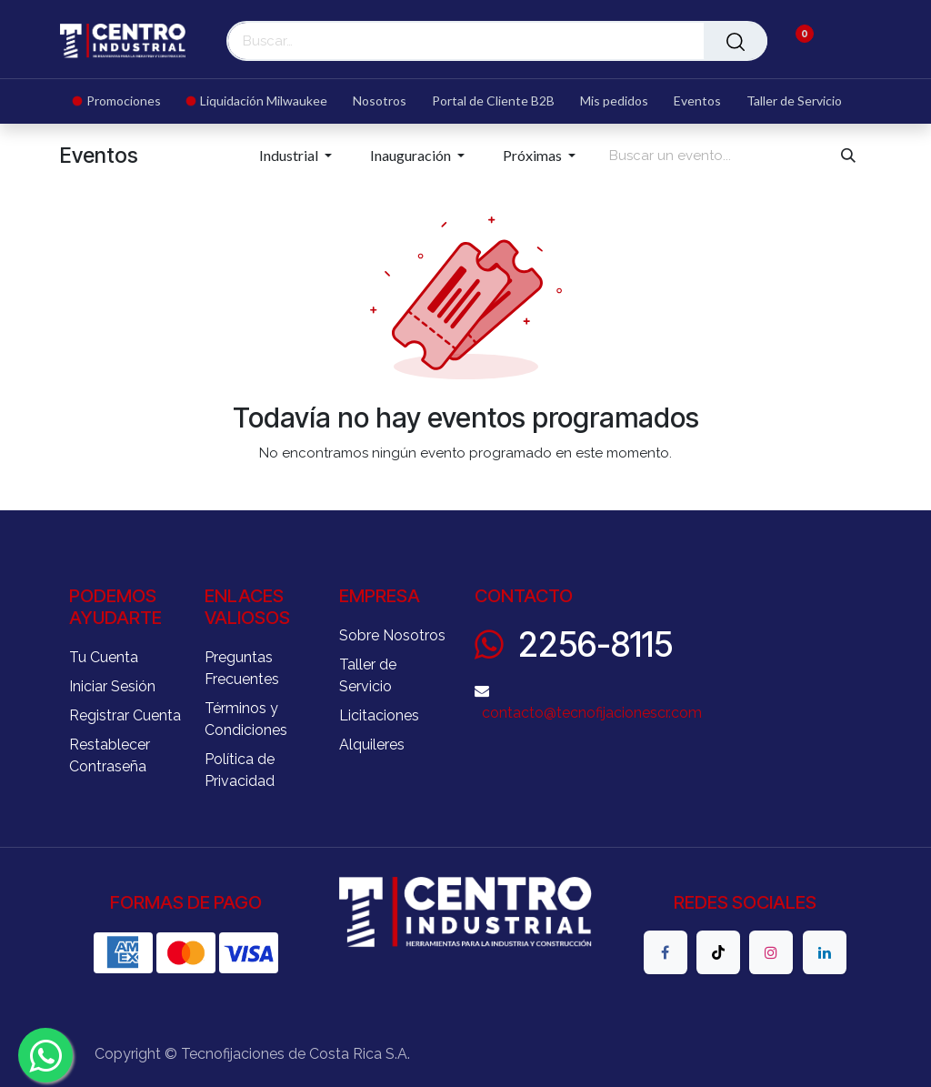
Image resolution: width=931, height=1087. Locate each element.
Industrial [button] (290, 155)
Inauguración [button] (412, 155)
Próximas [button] (534, 155)
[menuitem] (123, 101)
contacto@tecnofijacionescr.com (592, 712)
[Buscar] (735, 41)
